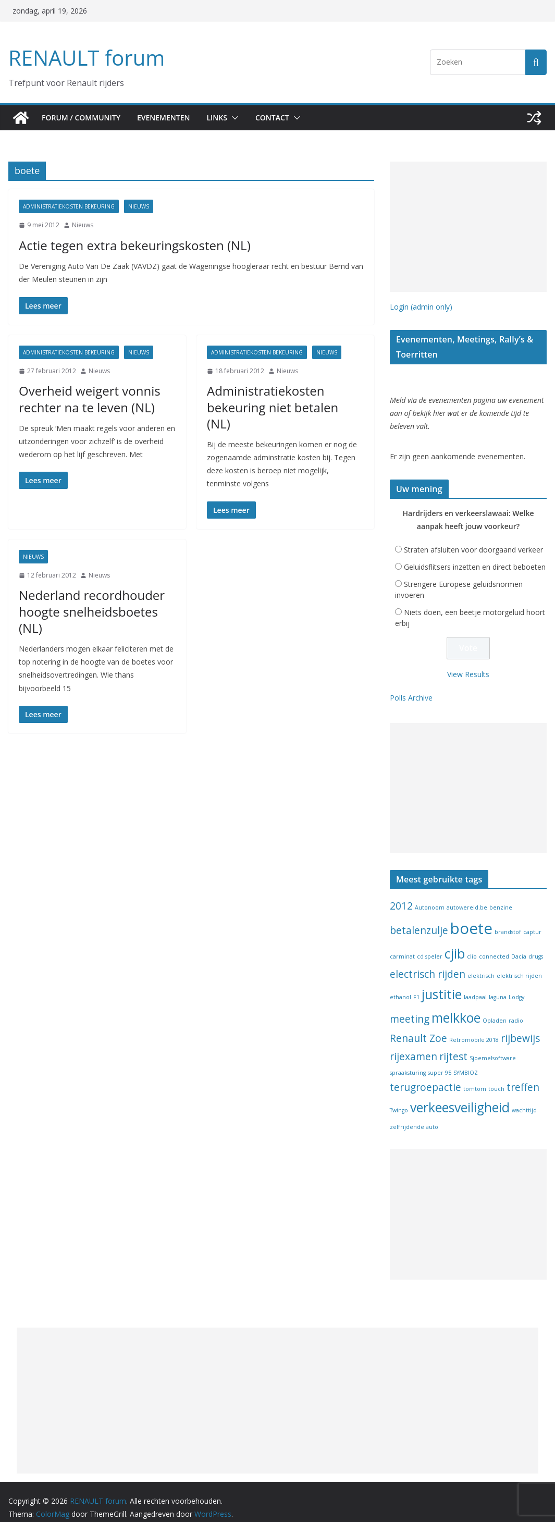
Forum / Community (82, 117)
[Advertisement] (468, 227)
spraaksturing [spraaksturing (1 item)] (408, 1061)
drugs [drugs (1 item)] (535, 945)
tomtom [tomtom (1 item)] (474, 1078)
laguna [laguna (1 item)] (498, 986)
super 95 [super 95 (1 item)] (439, 1061)
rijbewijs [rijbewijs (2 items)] (520, 1027)
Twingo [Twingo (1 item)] (399, 1099)
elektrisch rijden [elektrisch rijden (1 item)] (519, 964)
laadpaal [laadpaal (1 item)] (475, 986)
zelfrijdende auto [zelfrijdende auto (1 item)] (414, 1116)
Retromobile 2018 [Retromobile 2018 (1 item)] (474, 1029)
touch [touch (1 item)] (496, 1078)
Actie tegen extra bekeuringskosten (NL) (121, 245)
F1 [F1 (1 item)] (416, 986)
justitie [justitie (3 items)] (442, 983)
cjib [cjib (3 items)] (455, 942)
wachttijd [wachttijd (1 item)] (524, 1099)
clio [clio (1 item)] (472, 945)
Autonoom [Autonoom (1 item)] (430, 896)
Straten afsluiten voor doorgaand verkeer (473, 539)
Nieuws (138, 206)
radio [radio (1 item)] (516, 1009)
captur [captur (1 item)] (532, 921)
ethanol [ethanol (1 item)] (400, 986)
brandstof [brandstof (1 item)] (508, 921)
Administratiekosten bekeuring (69, 206)
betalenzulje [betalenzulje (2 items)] (419, 919)
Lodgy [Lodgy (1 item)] (516, 986)
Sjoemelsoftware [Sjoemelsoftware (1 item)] (493, 1046)
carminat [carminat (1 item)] (402, 945)
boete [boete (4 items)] (471, 917)
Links (225, 117)
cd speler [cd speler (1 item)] (429, 945)
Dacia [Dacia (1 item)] (518, 945)
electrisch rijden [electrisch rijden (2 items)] (427, 963)
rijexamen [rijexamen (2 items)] (413, 1045)
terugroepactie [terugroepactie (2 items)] (425, 1076)
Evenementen (168, 117)
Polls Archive (411, 687)
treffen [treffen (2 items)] (523, 1076)
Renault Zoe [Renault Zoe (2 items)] (418, 1027)
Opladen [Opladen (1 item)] (495, 1009)
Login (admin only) (421, 307)
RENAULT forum (83, 57)
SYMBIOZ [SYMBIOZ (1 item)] (465, 1061)
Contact (283, 117)
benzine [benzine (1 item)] (500, 896)
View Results (468, 663)
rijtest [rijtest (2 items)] (453, 1045)
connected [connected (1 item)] (494, 945)
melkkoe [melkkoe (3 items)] (455, 1006)
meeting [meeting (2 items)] (409, 1008)
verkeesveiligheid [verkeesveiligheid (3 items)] (460, 1096)
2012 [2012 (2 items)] (401, 894)
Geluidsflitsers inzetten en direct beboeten (475, 556)
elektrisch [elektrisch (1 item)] (481, 964)
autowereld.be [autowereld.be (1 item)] (467, 896)
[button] (242, 118)
